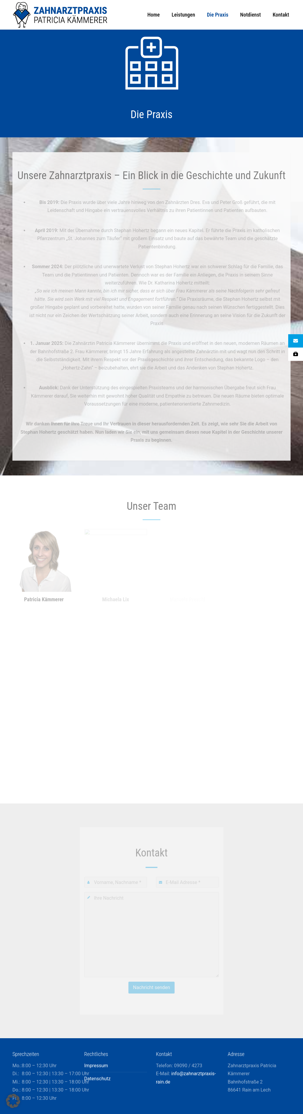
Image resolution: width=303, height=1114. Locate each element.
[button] (13, 1101)
